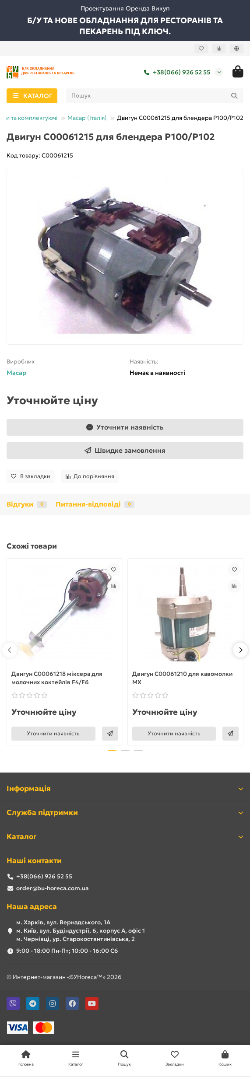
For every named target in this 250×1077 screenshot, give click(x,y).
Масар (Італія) (87, 118)
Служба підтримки (125, 812)
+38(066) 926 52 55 (175, 72)
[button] (9, 650)
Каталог (125, 836)
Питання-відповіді (95, 504)
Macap (16, 373)
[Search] (155, 95)
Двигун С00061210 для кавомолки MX (182, 678)
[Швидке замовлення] (125, 450)
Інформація (125, 788)
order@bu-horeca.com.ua (52, 888)
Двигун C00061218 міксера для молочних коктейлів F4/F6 (56, 678)
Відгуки (27, 504)
